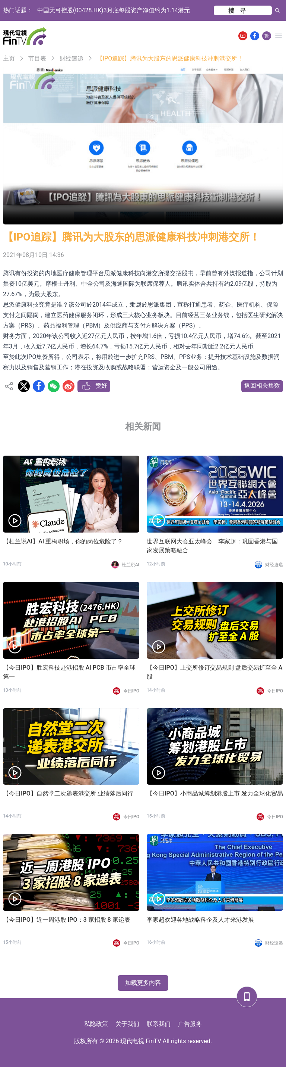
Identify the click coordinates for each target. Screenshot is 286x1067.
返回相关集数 (262, 385)
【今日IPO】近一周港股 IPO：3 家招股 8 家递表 (66, 919)
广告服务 (190, 1023)
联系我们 (159, 1023)
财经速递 (71, 58)
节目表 (37, 58)
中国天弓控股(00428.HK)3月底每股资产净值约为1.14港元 (113, 10)
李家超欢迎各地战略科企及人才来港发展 (200, 919)
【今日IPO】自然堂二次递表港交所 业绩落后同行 (68, 793)
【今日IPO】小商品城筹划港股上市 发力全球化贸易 (215, 793)
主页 (9, 58)
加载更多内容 (143, 982)
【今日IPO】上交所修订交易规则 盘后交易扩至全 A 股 (214, 672)
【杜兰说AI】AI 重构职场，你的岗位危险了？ (63, 541)
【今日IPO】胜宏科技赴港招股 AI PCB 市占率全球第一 (69, 672)
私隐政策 (96, 1023)
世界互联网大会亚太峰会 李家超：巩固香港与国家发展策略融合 (212, 546)
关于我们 (127, 1023)
